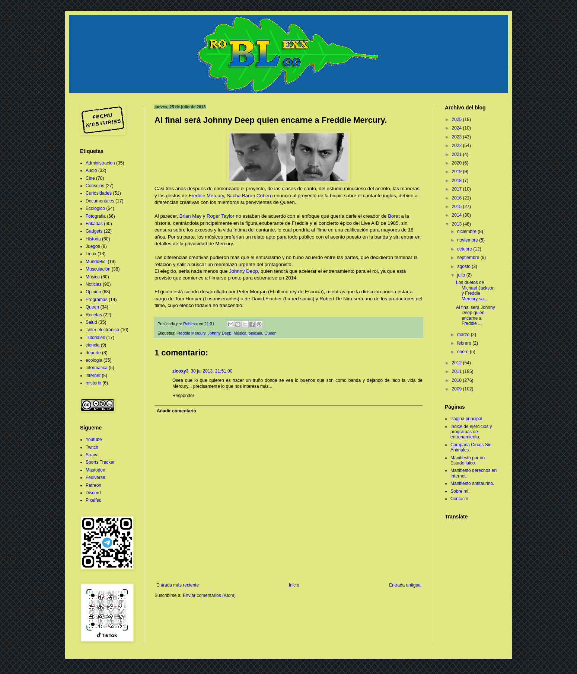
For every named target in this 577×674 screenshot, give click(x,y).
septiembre (469, 257)
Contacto (459, 498)
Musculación (98, 269)
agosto (464, 266)
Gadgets (94, 231)
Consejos (95, 185)
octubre (465, 249)
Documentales (100, 201)
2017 (457, 189)
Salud (91, 322)
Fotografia (96, 216)
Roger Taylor (221, 216)
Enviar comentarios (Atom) (209, 595)
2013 (457, 224)
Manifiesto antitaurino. (472, 483)
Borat (394, 216)
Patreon (93, 485)
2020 (457, 163)
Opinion (93, 291)
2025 (457, 119)
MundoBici (96, 261)
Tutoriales (95, 337)
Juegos (93, 246)
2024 (457, 128)
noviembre (468, 240)
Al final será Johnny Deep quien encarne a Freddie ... (475, 315)
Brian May (190, 216)
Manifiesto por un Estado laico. (467, 460)
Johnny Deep (220, 333)
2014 (457, 215)
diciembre (467, 231)
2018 (457, 180)
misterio (93, 383)
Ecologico (95, 208)
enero (463, 351)
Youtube (94, 439)
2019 (457, 171)
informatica (97, 367)
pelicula (255, 333)
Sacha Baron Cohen (249, 195)
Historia (93, 239)
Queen (270, 333)
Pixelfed (94, 500)
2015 (457, 206)
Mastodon (95, 470)
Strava (92, 454)
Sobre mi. (459, 491)
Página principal (466, 418)
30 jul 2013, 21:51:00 (211, 371)
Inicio (294, 585)
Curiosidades (99, 193)
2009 (457, 389)
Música (239, 333)
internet (93, 375)
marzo (464, 334)
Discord (93, 492)
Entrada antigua (405, 585)
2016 (457, 198)
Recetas (94, 314)
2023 (457, 137)
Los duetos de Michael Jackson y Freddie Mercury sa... (475, 290)
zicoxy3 (180, 371)
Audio (91, 170)
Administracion (100, 163)
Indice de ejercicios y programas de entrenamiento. (471, 432)
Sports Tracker (100, 462)
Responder (183, 395)
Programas (97, 299)
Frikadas (94, 223)
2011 (457, 371)
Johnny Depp (243, 271)
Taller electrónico (102, 329)
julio (461, 275)
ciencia (92, 345)
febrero (464, 343)
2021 (457, 154)
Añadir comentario (176, 410)
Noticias (94, 284)
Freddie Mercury (206, 195)
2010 (457, 380)
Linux (91, 253)
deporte (93, 352)
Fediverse (95, 477)
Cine (90, 178)
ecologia (94, 360)
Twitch (92, 447)
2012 (457, 362)
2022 (457, 145)
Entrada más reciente (177, 585)
